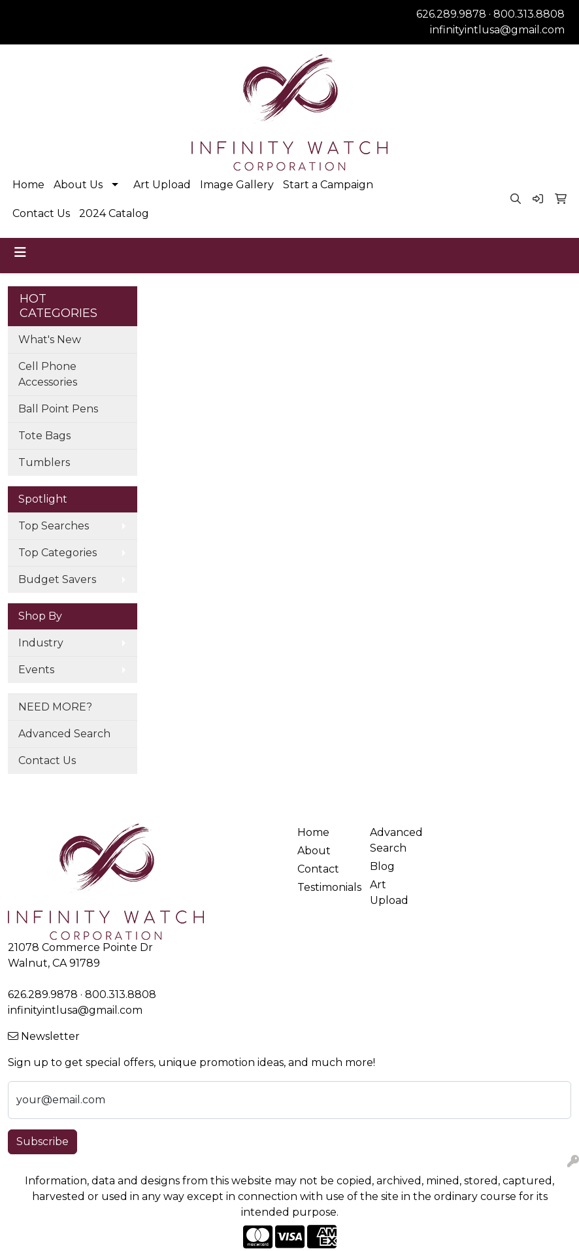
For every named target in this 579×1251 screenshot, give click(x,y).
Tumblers (44, 462)
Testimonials (325, 887)
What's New (49, 339)
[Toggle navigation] (20, 252)
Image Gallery (237, 184)
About (314, 850)
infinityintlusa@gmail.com (497, 30)
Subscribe (42, 1141)
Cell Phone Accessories (47, 374)
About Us (78, 184)
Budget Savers (57, 579)
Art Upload (162, 184)
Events (36, 669)
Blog (382, 866)
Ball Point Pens (58, 409)
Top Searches (53, 526)
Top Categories (57, 552)
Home (28, 184)
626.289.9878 (451, 14)
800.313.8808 (529, 14)
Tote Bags (44, 435)
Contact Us (41, 213)
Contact (318, 869)
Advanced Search (64, 733)
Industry (40, 643)
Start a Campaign (328, 184)
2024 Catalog (114, 213)
